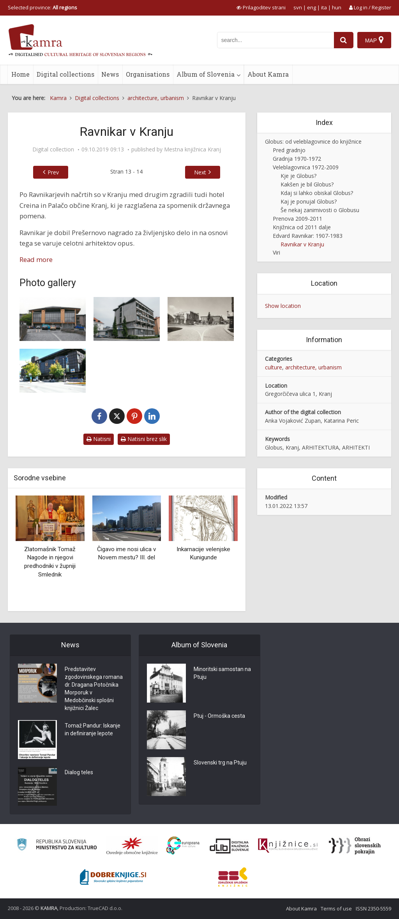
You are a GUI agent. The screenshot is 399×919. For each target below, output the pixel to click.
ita (324, 7)
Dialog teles (79, 773)
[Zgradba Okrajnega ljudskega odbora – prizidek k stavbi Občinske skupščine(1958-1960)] (52, 319)
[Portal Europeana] (183, 846)
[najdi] (343, 40)
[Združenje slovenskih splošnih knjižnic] (288, 846)
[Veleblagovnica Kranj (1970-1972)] (52, 371)
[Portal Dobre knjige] (113, 877)
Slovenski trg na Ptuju (220, 763)
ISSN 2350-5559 (373, 908)
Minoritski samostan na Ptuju (222, 673)
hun (336, 7)
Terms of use (336, 908)
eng (311, 7)
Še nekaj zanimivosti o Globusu (320, 210)
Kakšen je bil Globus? (307, 184)
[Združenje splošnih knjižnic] (232, 877)
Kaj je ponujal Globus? (309, 201)
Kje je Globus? (298, 175)
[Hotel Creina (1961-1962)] (201, 319)
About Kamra (268, 74)
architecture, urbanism (313, 367)
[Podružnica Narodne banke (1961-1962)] (127, 319)
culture (273, 367)
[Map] (374, 40)
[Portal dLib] (229, 846)
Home (20, 74)
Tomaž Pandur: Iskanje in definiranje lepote (92, 730)
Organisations (147, 74)
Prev (53, 172)
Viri (276, 252)
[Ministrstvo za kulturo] (56, 845)
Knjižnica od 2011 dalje (302, 227)
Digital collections (65, 74)
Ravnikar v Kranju (302, 244)
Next (200, 172)
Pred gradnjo (289, 150)
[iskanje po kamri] (275, 40)
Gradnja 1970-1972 (297, 158)
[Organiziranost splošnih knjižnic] (132, 846)
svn (297, 7)
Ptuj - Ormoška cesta (219, 716)
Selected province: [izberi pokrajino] (42, 7)
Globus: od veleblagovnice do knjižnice (313, 141)
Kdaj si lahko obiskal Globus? (317, 193)
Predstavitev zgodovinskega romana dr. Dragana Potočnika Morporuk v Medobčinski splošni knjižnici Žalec (94, 689)
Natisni (99, 439)
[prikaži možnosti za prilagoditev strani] (261, 7)
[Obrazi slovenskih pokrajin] (355, 846)
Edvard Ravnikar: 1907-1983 (308, 235)
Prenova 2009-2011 (297, 218)
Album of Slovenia (206, 74)
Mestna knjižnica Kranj (192, 149)
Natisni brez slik (144, 439)
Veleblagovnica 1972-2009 (306, 167)
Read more (36, 259)
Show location (283, 305)
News (110, 74)
